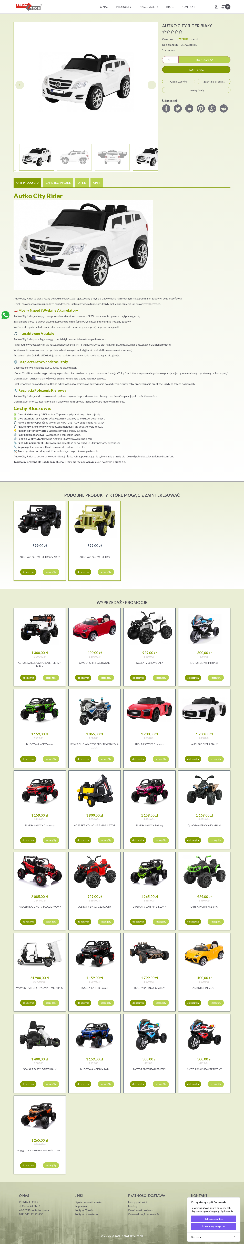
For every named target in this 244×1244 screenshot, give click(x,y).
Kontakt (188, 6)
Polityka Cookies (85, 1210)
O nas (104, 6)
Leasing (132, 1206)
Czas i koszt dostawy (140, 1210)
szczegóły (51, 571)
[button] (152, 85)
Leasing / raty (196, 90)
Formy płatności (137, 1201)
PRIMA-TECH (135, 1236)
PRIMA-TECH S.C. (30, 1201)
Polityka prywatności (87, 1214)
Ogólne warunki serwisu (88, 1201)
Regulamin (81, 1206)
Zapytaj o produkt (214, 81)
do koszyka (204, 59)
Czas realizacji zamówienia (143, 1214)
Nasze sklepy (148, 6)
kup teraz (196, 69)
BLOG (170, 6)
